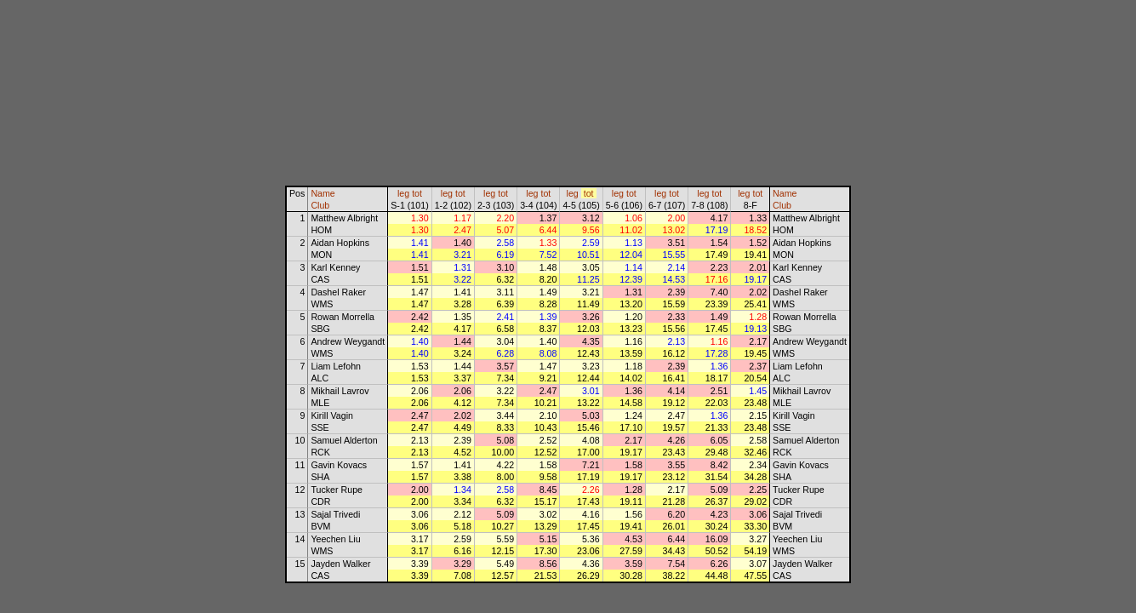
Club (320, 205)
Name (322, 193)
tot (417, 193)
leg (403, 193)
